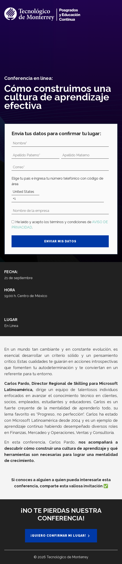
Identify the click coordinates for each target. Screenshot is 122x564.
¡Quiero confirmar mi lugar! (58, 535)
